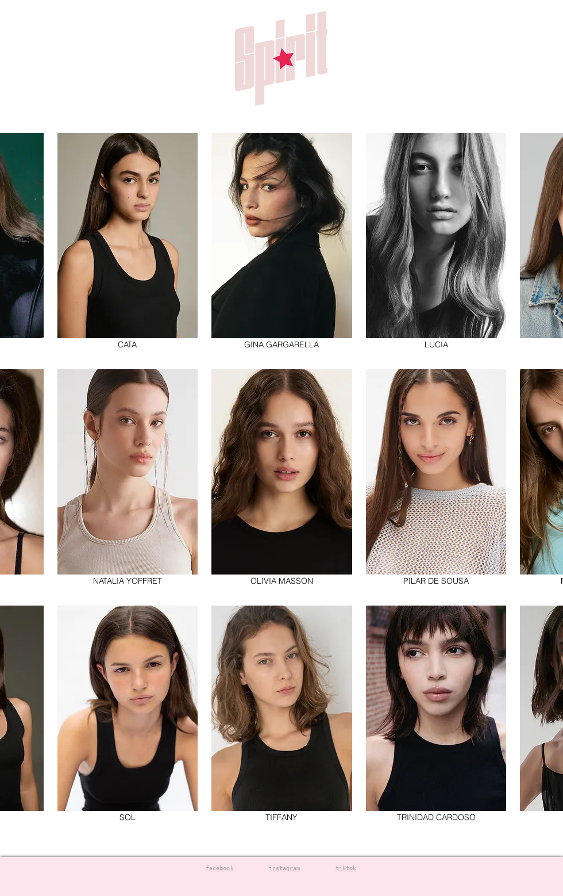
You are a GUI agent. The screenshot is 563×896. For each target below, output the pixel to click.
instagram (284, 868)
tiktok (346, 868)
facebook (220, 868)
